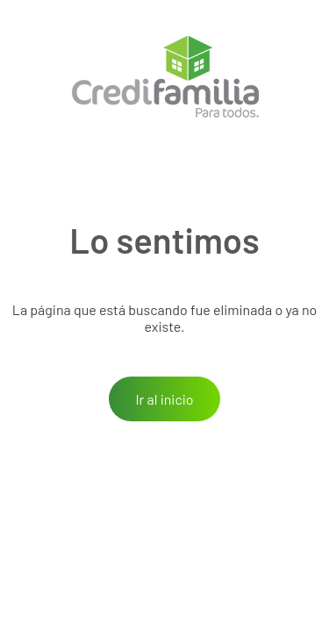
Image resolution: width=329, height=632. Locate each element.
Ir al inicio (164, 399)
